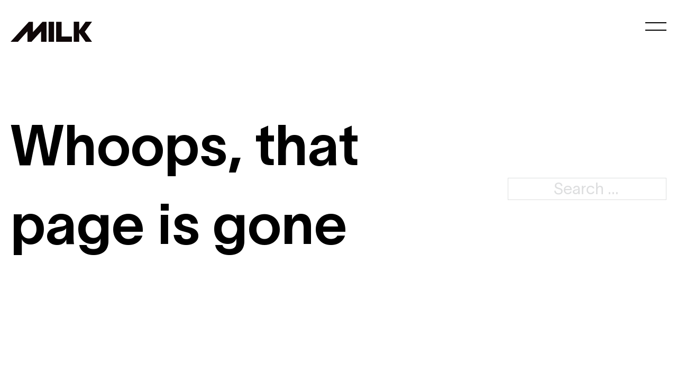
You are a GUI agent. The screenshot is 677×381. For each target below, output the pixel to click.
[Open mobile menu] (655, 26)
